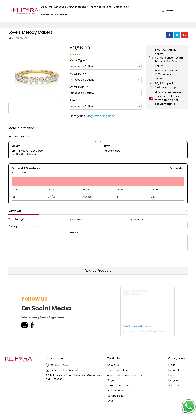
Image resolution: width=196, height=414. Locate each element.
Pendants (174, 370)
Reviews (14, 211)
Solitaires (173, 385)
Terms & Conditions (118, 385)
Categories (121, 6)
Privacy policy (115, 390)
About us (46, 6)
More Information (21, 128)
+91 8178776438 (57, 364)
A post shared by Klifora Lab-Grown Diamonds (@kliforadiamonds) (154, 331)
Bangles (173, 380)
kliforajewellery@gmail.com (65, 370)
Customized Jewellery (54, 14)
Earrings (173, 375)
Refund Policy (115, 395)
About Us (113, 364)
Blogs (110, 380)
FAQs (110, 400)
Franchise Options (100, 6)
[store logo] (25, 10)
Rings (90, 116)
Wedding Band (105, 116)
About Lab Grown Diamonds (71, 6)
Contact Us (168, 10)
